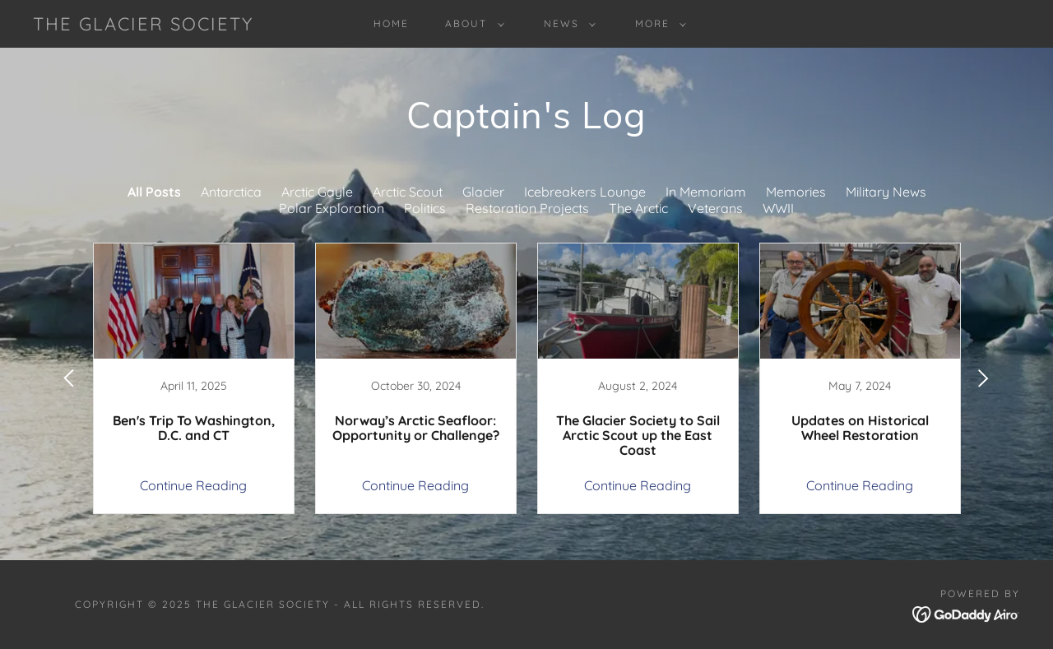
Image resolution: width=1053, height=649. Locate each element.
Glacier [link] (483, 191)
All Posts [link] (154, 191)
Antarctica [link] (231, 191)
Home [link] (391, 23)
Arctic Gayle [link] (317, 191)
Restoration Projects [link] (527, 208)
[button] (471, 24)
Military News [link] (886, 191)
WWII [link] (778, 208)
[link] (143, 25)
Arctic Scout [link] (408, 191)
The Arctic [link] (638, 208)
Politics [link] (425, 208)
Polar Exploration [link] (331, 208)
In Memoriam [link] (706, 191)
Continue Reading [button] (193, 485)
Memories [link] (796, 191)
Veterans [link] (715, 208)
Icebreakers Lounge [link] (585, 191)
